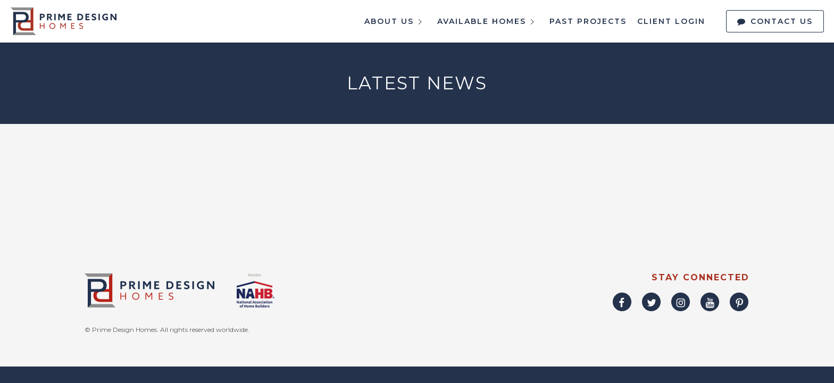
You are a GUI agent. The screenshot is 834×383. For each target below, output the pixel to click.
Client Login (671, 21)
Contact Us (781, 21)
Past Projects (588, 21)
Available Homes (488, 21)
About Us (395, 21)
